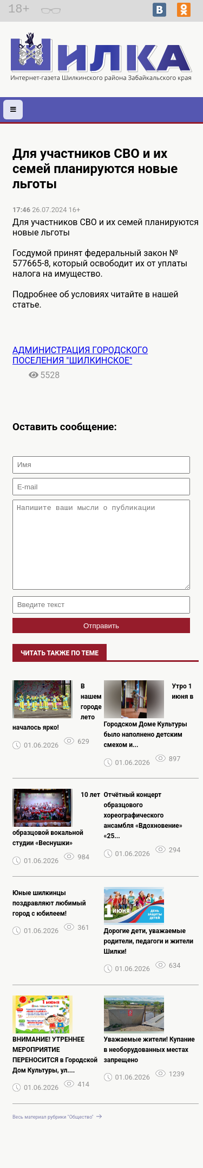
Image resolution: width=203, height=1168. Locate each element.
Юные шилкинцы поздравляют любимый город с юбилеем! (49, 919)
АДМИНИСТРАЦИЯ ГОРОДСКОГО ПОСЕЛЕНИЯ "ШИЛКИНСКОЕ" (80, 355)
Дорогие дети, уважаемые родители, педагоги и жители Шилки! (149, 957)
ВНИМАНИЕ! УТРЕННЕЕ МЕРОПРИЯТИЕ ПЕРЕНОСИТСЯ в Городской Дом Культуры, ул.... (54, 1071)
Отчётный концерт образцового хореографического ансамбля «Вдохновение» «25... (143, 831)
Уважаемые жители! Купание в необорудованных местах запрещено (149, 1066)
